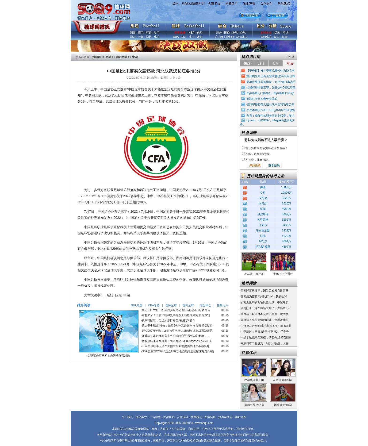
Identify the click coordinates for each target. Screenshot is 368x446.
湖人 (184, 36)
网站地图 (240, 417)
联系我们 (196, 417)
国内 (133, 36)
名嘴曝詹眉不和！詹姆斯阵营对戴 (109, 355)
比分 (157, 36)
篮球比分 (266, 36)
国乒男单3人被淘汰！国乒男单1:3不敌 (270, 93)
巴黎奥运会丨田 (254, 380)
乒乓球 (219, 36)
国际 (133, 32)
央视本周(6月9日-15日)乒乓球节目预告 (270, 110)
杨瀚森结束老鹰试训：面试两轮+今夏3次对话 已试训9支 (177, 341)
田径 (227, 32)
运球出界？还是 (254, 405)
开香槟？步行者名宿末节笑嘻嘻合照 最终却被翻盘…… (176, 336)
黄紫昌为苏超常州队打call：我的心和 (264, 296)
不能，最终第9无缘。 (258, 154)
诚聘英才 (141, 417)
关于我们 (127, 417)
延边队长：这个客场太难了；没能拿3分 (265, 308)
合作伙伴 (182, 417)
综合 (219, 32)
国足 (149, 36)
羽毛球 (229, 36)
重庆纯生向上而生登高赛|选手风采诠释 (270, 76)
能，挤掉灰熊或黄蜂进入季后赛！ (266, 148)
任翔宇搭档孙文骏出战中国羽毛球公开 (270, 104)
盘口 (277, 36)
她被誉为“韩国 (283, 405)
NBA (191, 32)
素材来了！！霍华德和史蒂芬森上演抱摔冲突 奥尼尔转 (176, 315)
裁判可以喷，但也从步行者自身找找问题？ (168, 320)
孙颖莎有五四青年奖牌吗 (261, 98)
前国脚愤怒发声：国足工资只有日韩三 (264, 290)
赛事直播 (179, 32)
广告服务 (155, 417)
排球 (235, 32)
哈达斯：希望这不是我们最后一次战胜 (264, 314)
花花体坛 (241, 36)
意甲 (157, 32)
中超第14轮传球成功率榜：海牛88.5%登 (266, 325)
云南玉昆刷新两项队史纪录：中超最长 (264, 302)
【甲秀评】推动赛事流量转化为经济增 (270, 70)
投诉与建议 (225, 417)
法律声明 (168, 417)
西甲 (141, 32)
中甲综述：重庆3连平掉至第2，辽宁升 (265, 331)
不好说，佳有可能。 (258, 159)
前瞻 (285, 36)
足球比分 (266, 32)
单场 (285, 32)
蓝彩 (200, 36)
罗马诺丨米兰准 (254, 274)
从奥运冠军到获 (283, 380)
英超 (149, 32)
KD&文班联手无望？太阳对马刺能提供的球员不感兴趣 (176, 346)
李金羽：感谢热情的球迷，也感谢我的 (264, 320)
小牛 (192, 36)
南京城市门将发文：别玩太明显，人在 (264, 343)
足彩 (277, 32)
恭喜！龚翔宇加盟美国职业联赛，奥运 (270, 115)
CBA (176, 36)
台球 (243, 32)
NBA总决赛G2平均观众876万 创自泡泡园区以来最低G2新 (178, 351)
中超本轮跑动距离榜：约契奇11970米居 (266, 337)
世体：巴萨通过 (283, 274)
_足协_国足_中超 (117, 295)
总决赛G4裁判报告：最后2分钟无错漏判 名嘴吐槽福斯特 (177, 325)
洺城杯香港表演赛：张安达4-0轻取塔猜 (270, 87)
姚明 (199, 32)
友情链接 (210, 417)
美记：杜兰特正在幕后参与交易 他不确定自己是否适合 (176, 310)
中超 (141, 36)
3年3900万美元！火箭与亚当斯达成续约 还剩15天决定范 (177, 330)
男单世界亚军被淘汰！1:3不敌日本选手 (270, 82)
